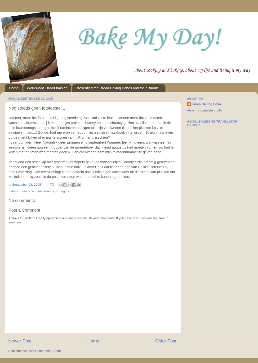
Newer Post (19, 340)
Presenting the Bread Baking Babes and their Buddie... (119, 88)
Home (14, 88)
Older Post (165, 340)
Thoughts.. (63, 191)
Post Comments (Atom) (44, 351)
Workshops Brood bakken (47, 88)
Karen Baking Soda (206, 104)
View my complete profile (204, 110)
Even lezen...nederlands (37, 191)
